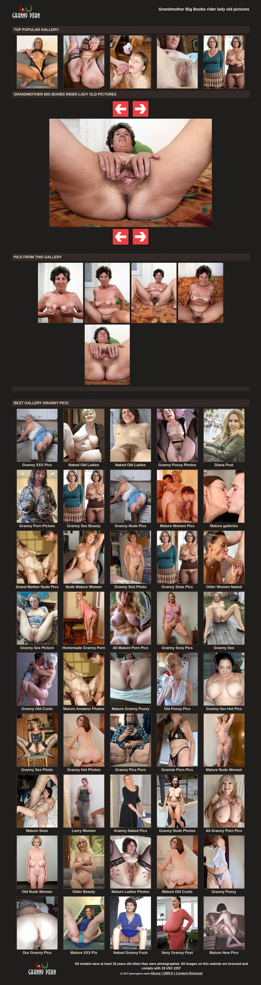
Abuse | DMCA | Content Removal (177, 973)
